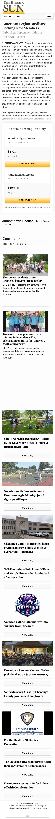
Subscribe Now (27, 163)
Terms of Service (22, 803)
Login (18, 16)
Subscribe (6, 16)
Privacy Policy (34, 803)
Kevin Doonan (24, 221)
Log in (29, 207)
